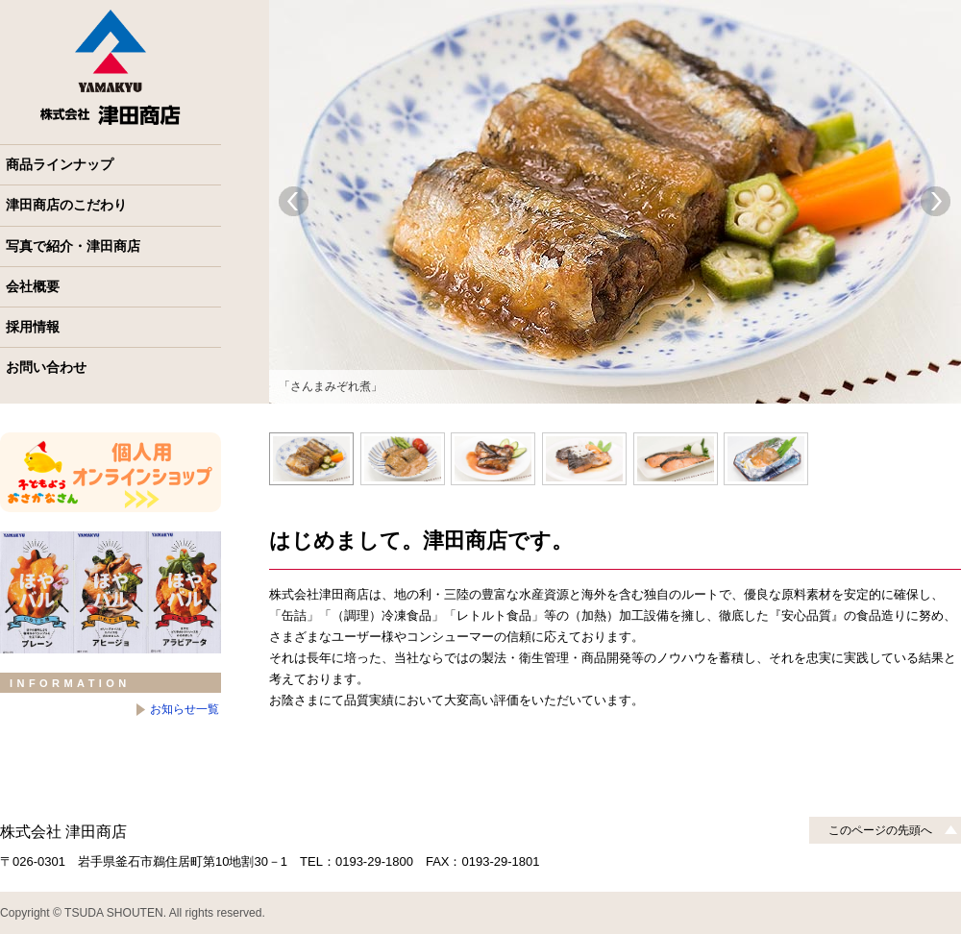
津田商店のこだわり (66, 204)
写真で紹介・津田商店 (73, 246)
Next (936, 201)
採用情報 (33, 326)
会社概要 (33, 286)
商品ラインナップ (59, 164)
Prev (294, 201)
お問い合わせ (46, 367)
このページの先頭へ (880, 830)
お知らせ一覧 (184, 709)
